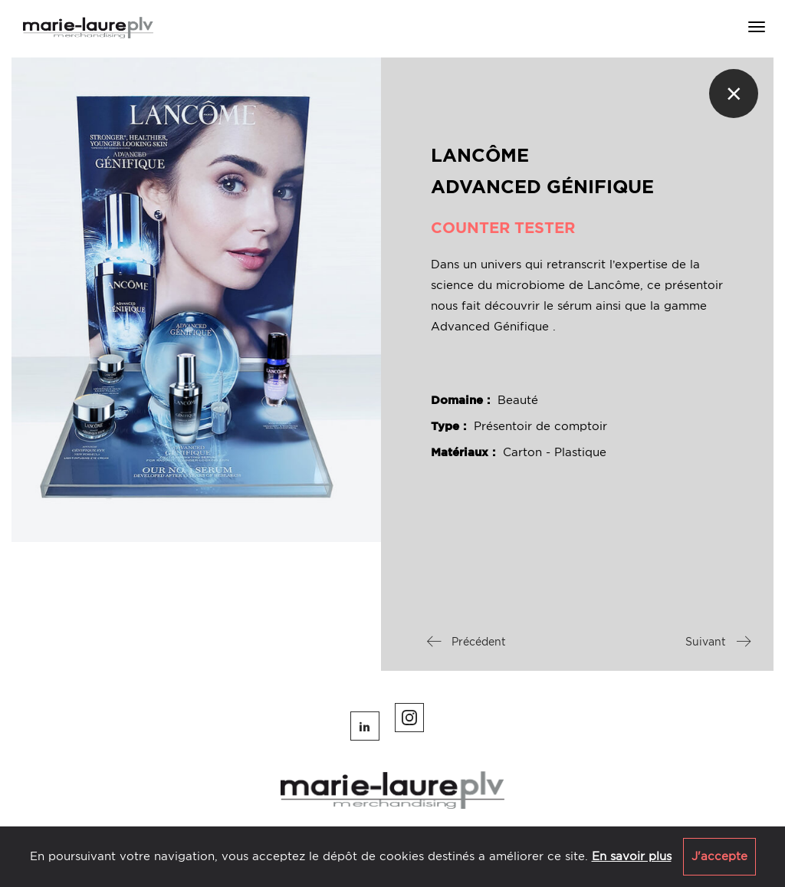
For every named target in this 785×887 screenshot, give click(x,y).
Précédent (466, 642)
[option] (196, 299)
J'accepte (719, 856)
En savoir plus (632, 856)
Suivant (718, 642)
